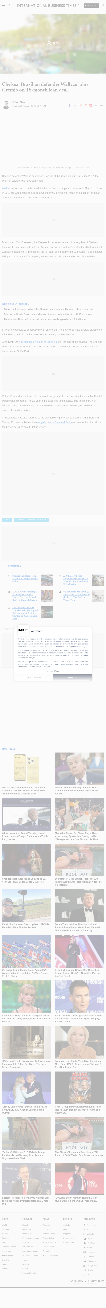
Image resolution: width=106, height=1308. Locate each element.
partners (34, 639)
